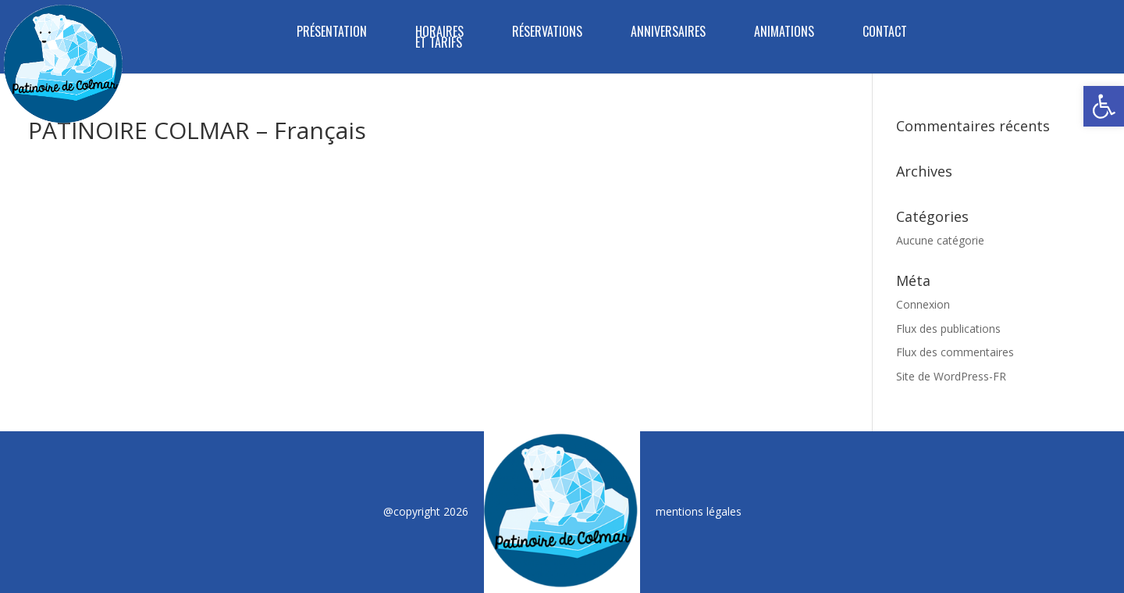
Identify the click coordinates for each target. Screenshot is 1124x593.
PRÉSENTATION (332, 33)
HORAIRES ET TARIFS (439, 39)
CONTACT (885, 33)
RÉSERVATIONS (547, 33)
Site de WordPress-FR (951, 376)
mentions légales (699, 511)
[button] (1103, 106)
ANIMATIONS (784, 33)
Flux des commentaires (955, 352)
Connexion (923, 304)
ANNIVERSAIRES (668, 33)
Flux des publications (948, 328)
